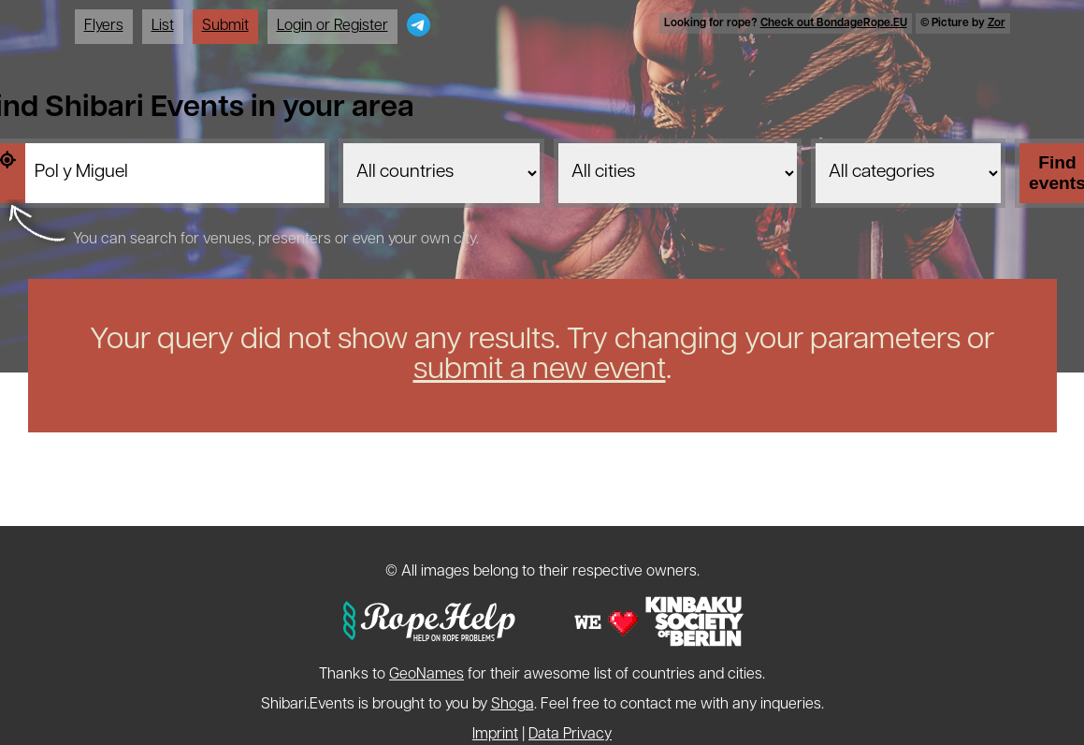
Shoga (512, 704)
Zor (996, 23)
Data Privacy (570, 734)
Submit (225, 26)
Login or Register (332, 26)
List (163, 26)
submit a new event (539, 371)
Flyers (103, 26)
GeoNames (426, 674)
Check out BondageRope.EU (833, 23)
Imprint (495, 734)
